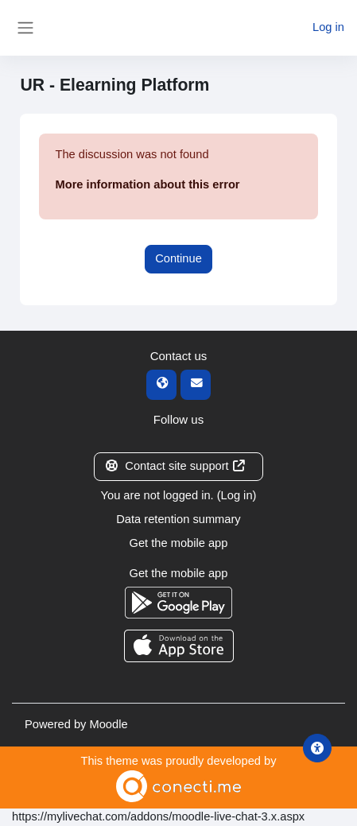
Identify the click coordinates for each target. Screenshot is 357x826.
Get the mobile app (179, 543)
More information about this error (147, 184)
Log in (328, 27)
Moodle (108, 724)
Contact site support (175, 466)
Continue (178, 258)
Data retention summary (178, 519)
